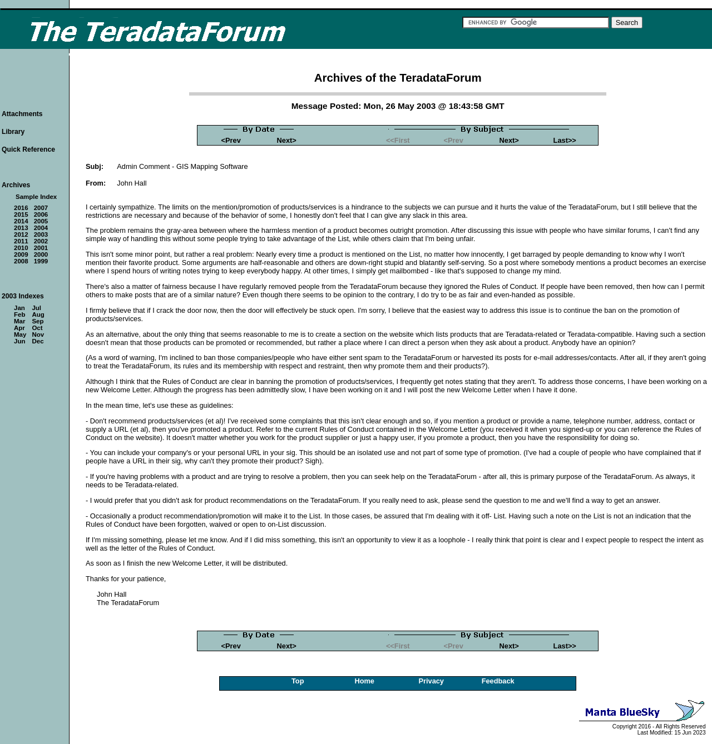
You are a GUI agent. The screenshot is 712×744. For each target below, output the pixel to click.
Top (297, 681)
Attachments (22, 114)
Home (364, 681)
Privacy (431, 681)
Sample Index (36, 196)
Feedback (498, 681)
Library (13, 132)
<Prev (231, 140)
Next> (286, 140)
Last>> (564, 140)
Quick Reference (28, 149)
